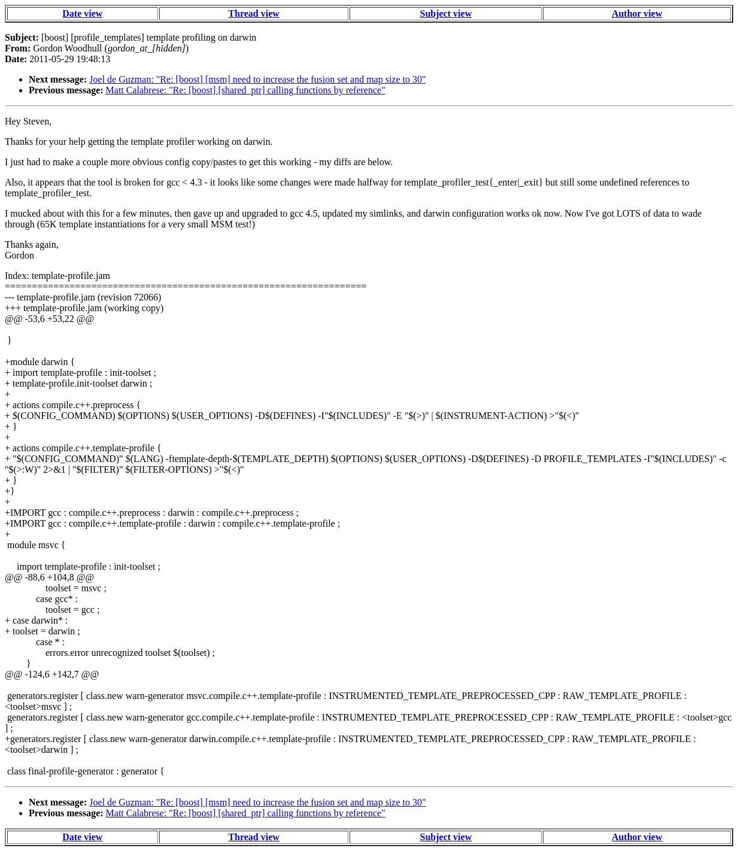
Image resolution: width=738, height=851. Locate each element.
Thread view (253, 13)
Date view (82, 13)
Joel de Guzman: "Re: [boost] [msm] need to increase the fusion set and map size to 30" (257, 79)
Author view (637, 13)
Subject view (446, 13)
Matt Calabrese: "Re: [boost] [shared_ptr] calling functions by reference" (245, 90)
